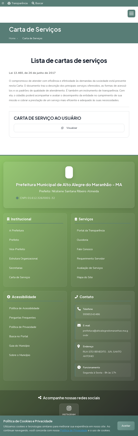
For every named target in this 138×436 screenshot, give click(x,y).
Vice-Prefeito (17, 249)
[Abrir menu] (131, 13)
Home (12, 38)
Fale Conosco (85, 249)
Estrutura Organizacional (23, 258)
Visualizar (68, 128)
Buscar (37, 3)
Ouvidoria (82, 240)
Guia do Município (19, 345)
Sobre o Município (19, 355)
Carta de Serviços (19, 277)
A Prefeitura (16, 230)
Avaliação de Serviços (90, 268)
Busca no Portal (18, 336)
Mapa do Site (85, 277)
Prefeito (14, 240)
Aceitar (126, 426)
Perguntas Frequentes (22, 317)
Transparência (17, 3)
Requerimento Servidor (91, 258)
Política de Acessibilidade (24, 308)
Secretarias (15, 268)
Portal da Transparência (91, 230)
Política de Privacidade (73, 430)
